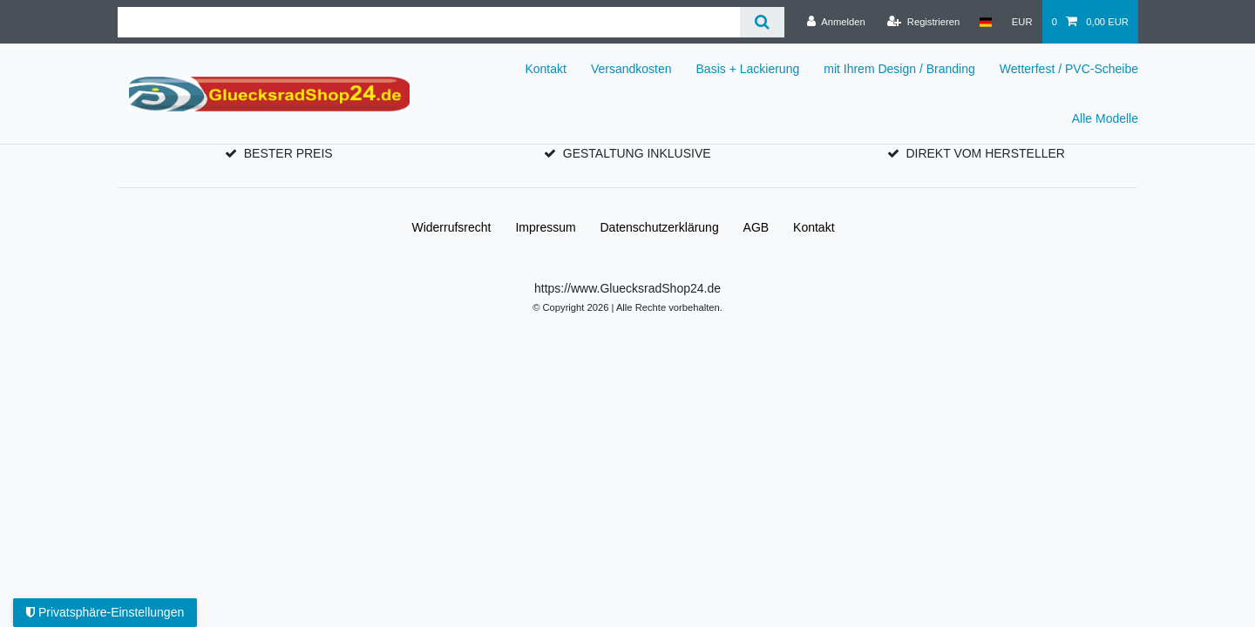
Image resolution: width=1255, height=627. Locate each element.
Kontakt (545, 69)
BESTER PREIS (288, 153)
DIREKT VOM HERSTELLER (985, 153)
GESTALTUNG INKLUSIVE (637, 153)
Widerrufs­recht (451, 227)
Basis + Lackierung (748, 69)
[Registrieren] (923, 22)
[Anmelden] (836, 22)
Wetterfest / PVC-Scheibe (1069, 69)
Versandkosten (631, 69)
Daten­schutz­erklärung (659, 227)
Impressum (545, 227)
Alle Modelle (1105, 118)
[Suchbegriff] (429, 22)
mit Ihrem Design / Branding (899, 69)
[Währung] (1022, 22)
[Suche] (762, 22)
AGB (756, 227)
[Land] (985, 22)
